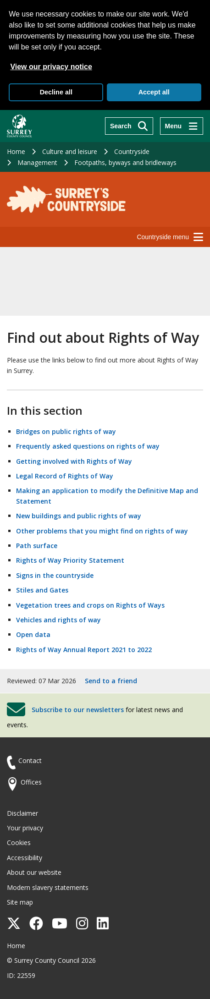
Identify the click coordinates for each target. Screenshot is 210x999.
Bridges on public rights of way (66, 431)
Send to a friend (111, 680)
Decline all (56, 92)
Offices (31, 782)
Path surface (36, 545)
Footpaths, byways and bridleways (125, 162)
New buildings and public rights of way (78, 515)
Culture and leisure (69, 151)
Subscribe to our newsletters (78, 709)
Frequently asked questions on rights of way (88, 446)
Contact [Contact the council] (30, 760)
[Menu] (181, 126)
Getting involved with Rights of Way (74, 461)
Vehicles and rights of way (58, 619)
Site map (20, 902)
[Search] (129, 126)
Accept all (154, 92)
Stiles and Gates (42, 590)
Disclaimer (22, 813)
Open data (33, 634)
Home (16, 151)
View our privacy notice (51, 67)
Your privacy (25, 827)
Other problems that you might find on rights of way (102, 531)
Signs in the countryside (55, 575)
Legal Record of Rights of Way (64, 476)
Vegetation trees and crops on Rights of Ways (90, 605)
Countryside (131, 151)
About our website (34, 872)
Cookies (19, 842)
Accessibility (24, 857)
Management (37, 162)
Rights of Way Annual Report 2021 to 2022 (84, 649)
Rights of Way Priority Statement (70, 560)
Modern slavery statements (47, 887)
